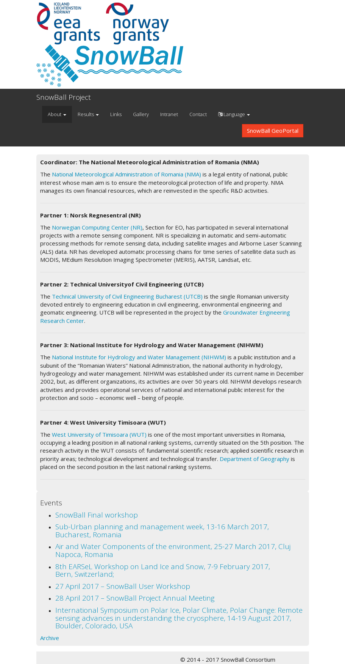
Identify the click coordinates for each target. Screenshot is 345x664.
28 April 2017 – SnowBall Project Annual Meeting (135, 598)
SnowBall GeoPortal (272, 130)
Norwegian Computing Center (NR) (97, 227)
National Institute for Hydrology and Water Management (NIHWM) (139, 357)
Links (116, 114)
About (57, 114)
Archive (49, 638)
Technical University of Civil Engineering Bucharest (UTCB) (127, 296)
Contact (198, 114)
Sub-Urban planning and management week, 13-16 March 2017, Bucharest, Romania (162, 531)
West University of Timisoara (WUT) (99, 434)
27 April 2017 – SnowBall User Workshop (122, 586)
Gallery (141, 114)
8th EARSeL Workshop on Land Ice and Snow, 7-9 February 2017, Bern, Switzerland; (162, 570)
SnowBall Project (63, 97)
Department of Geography (254, 459)
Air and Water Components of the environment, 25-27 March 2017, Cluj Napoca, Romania (172, 550)
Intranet (169, 114)
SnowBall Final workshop (96, 515)
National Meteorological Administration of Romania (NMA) (126, 174)
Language (234, 114)
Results (88, 114)
